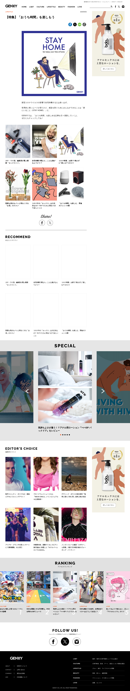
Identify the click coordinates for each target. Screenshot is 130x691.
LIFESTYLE (51, 7)
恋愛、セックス (87, 683)
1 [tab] (60, 434)
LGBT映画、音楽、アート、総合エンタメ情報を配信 (99, 663)
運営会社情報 (15, 673)
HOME (24, 7)
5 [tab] (69, 434)
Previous (27, 391)
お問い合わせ (15, 669)
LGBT (31, 7)
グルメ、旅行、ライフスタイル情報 (93, 668)
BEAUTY (61, 7)
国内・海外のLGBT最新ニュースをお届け (95, 659)
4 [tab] (67, 434)
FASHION (71, 7)
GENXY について (16, 666)
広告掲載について (16, 677)
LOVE (80, 7)
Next (103, 391)
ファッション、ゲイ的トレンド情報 (93, 678)
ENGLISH (120, 1)
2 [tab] (62, 434)
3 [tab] (65, 434)
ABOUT (114, 1)
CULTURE (40, 7)
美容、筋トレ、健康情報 (90, 673)
